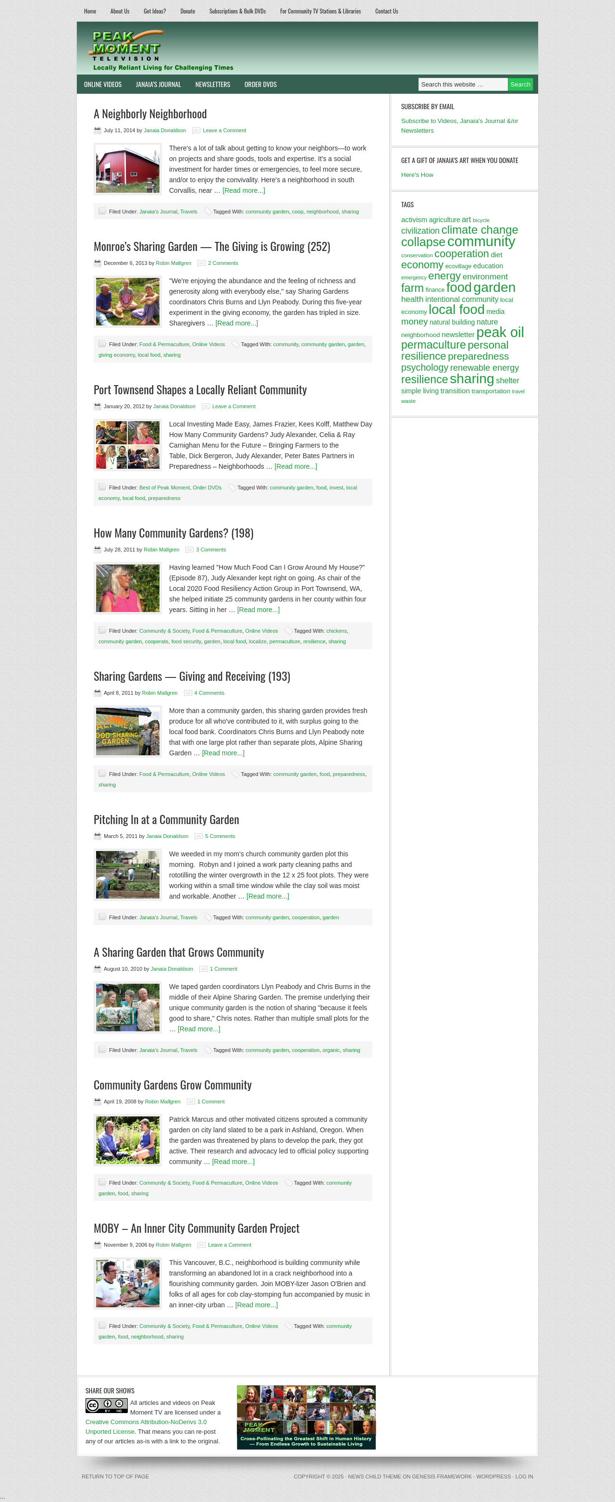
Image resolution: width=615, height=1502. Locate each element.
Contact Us (386, 11)
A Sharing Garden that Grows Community (179, 951)
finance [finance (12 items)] (435, 290)
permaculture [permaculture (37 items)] (433, 344)
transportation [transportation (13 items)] (490, 391)
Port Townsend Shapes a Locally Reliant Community (200, 389)
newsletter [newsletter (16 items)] (458, 334)
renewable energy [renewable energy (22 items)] (484, 368)
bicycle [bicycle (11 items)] (481, 220)
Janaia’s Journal (155, 84)
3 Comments (211, 549)
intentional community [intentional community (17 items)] (461, 299)
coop (298, 211)
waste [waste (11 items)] (408, 401)
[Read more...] (243, 190)
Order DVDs (257, 84)
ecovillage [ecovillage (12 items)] (458, 266)
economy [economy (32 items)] (422, 265)
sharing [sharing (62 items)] (472, 378)
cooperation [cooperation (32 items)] (461, 254)
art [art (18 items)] (466, 219)
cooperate (157, 641)
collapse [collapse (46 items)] (423, 242)
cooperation (306, 917)
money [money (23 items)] (414, 321)
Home (90, 11)
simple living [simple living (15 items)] (420, 391)
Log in (524, 1476)
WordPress (493, 1476)
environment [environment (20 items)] (485, 276)
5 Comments (220, 836)
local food (149, 355)
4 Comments (209, 693)
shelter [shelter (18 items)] (507, 380)
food (321, 487)
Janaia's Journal (158, 211)
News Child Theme (374, 1476)
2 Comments (223, 263)
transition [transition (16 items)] (455, 391)
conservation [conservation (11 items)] (417, 255)
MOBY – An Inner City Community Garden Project (197, 1227)
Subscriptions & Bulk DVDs (237, 11)
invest (337, 487)
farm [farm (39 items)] (412, 288)
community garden (267, 211)
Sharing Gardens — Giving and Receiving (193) (192, 675)
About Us (120, 11)
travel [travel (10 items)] (518, 391)
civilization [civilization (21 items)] (420, 231)
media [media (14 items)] (495, 311)
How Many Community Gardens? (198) (174, 532)
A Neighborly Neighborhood (150, 113)
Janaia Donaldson (165, 130)
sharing (350, 211)
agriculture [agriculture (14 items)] (444, 220)
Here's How (417, 174)
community (285, 344)
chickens (336, 631)
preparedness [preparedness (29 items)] (478, 356)
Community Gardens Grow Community (173, 1084)
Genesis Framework (442, 1476)
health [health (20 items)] (412, 299)
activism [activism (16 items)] (414, 219)
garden (356, 344)
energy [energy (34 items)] (444, 276)
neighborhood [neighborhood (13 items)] (420, 334)
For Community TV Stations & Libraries (320, 11)
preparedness (164, 498)
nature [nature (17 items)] (487, 322)
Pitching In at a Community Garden (166, 818)
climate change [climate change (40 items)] (480, 229)
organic (331, 1050)
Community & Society (164, 631)
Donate (188, 11)
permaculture (285, 641)
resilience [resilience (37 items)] (424, 379)
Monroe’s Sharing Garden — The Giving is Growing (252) (212, 245)
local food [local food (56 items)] (457, 309)
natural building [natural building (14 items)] (452, 322)
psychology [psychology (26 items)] (424, 367)
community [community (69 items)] (481, 241)
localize (258, 641)
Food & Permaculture (164, 344)
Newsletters (213, 84)
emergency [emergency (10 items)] (414, 277)
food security (186, 641)
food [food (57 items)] (459, 287)
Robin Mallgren (173, 263)
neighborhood (323, 211)
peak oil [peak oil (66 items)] (500, 332)
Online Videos (99, 84)
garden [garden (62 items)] (495, 287)
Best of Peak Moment (164, 487)
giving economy (116, 355)
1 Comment (223, 969)
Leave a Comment (224, 130)
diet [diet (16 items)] (496, 254)
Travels (188, 211)
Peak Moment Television (188, 48)
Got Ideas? (155, 11)
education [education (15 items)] (488, 266)
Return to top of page (115, 1476)
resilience (314, 641)
